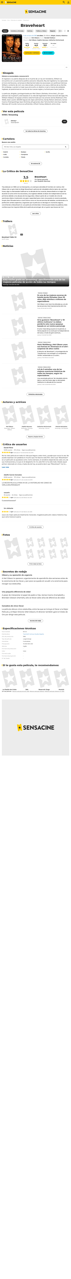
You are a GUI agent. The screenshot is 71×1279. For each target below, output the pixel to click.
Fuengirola (24, 154)
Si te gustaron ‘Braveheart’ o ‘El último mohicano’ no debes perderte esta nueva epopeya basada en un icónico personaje (51, 323)
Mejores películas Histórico (37, 691)
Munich (61, 689)
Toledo (23, 157)
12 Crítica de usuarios (35, 527)
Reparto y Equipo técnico (35, 436)
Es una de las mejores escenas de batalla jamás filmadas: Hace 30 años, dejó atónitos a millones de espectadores (52, 298)
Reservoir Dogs (44, 689)
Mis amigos (53, 43)
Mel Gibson (9, 426)
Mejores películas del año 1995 (20, 691)
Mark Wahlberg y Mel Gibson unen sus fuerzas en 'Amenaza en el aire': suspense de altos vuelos (52, 347)
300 (26, 689)
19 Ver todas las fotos (35, 564)
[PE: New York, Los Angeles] (65, 147)
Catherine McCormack (44, 426)
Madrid (5, 152)
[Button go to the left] (65, 31)
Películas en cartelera (16, 20)
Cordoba (6, 157)
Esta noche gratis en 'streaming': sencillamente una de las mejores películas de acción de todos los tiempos (34, 280)
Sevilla (48, 152)
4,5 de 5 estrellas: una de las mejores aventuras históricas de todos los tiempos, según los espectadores (51, 372)
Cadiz (5, 154)
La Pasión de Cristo (9, 689)
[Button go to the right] (68, 31)
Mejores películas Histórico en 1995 (54, 691)
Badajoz (23, 152)
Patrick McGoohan (61, 426)
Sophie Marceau (27, 426)
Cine (8, 20)
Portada (4, 20)
